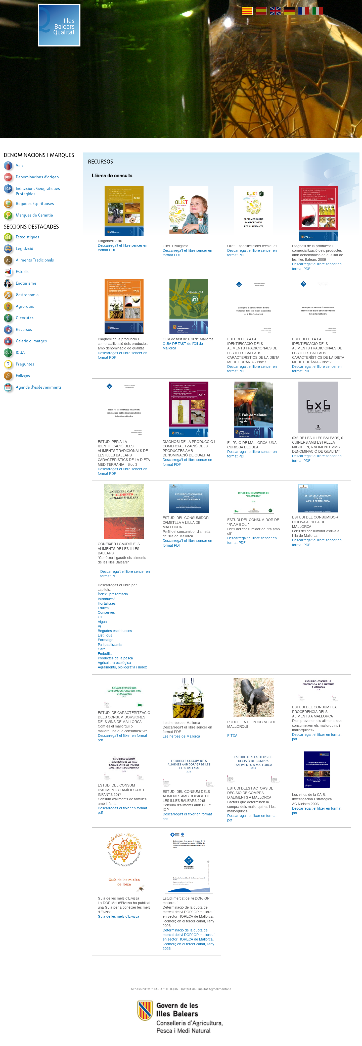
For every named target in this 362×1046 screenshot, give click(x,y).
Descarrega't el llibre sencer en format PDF (122, 247)
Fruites (103, 608)
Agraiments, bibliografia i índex (122, 667)
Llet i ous (105, 635)
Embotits (105, 654)
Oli (100, 617)
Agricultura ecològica (114, 663)
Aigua (102, 622)
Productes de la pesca (115, 658)
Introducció (106, 599)
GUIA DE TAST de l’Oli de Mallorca (183, 346)
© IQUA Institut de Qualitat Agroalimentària (198, 989)
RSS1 (158, 989)
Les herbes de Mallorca (181, 736)
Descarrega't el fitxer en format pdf (122, 738)
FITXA (232, 736)
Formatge (105, 640)
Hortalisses (107, 603)
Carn (102, 649)
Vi (99, 626)
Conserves (106, 612)
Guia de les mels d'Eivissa (118, 916)
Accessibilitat (140, 989)
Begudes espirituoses (115, 631)
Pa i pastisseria (110, 645)
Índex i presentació (113, 594)
